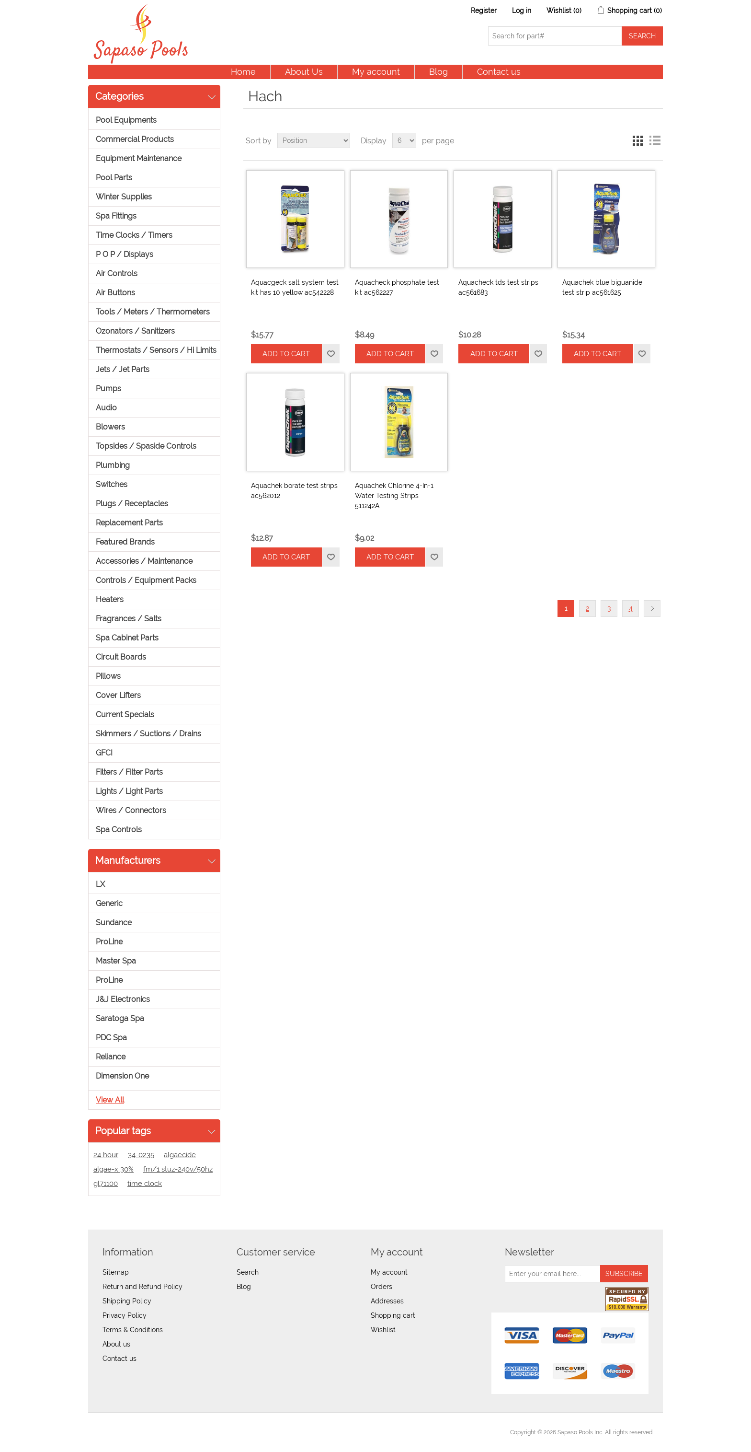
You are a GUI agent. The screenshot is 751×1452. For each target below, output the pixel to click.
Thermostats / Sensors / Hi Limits (156, 350)
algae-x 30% (113, 1169)
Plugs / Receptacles (132, 503)
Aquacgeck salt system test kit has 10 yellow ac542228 (295, 287)
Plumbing (113, 465)
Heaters (110, 599)
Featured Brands (125, 541)
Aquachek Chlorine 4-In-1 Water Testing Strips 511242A (394, 496)
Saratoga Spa (120, 1018)
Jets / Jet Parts (122, 369)
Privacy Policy (124, 1315)
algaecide (180, 1154)
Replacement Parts (129, 522)
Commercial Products (135, 139)
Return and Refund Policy (142, 1286)
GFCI (104, 752)
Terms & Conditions (132, 1330)
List (654, 140)
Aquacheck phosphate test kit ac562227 (397, 287)
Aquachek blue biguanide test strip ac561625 (602, 287)
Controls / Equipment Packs (146, 580)
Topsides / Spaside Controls (146, 446)
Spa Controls (119, 829)
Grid (637, 140)
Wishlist (383, 1330)
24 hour (105, 1154)
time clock (144, 1183)
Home (243, 72)
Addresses (387, 1301)
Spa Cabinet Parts (127, 637)
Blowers (110, 426)
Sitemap (115, 1272)
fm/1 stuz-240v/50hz (178, 1169)
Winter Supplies (124, 196)
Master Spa (116, 960)
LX (100, 884)
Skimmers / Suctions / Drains (148, 733)
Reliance (110, 1056)
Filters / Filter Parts (129, 772)
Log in (521, 10)
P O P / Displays (124, 254)
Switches (111, 484)
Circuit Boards (121, 657)
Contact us (499, 72)
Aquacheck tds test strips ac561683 (498, 287)
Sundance (114, 922)
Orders (381, 1286)
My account (376, 72)
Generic (109, 903)
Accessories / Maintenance (144, 561)
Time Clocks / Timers (134, 235)
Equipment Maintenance (139, 158)
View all (110, 1099)
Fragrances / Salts (128, 618)
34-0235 (141, 1154)
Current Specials (125, 714)
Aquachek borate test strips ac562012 (294, 490)
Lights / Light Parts (129, 791)
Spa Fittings (116, 216)
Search (248, 1272)
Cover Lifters (118, 695)
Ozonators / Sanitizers (135, 331)
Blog (438, 72)
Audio (106, 407)
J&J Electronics (123, 999)
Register (484, 10)
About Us (304, 72)
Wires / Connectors (131, 810)
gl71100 (105, 1183)
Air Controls (116, 273)
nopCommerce (151, 1432)
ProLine (109, 941)
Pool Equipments (126, 120)
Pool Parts (114, 177)
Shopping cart (393, 1315)
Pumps (108, 388)
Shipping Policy (126, 1301)
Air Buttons (115, 292)
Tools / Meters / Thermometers (153, 311)
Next (652, 608)
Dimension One (122, 1075)
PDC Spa (111, 1037)
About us (116, 1344)
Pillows (108, 676)
